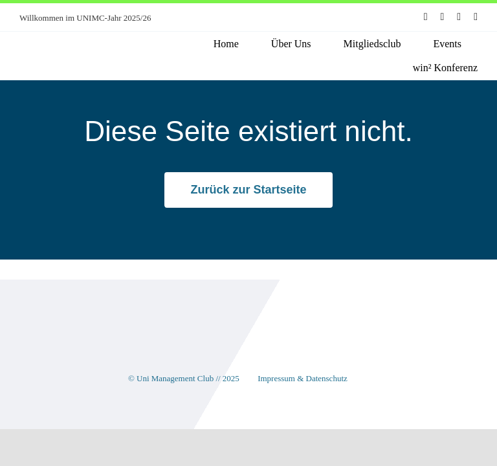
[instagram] (443, 17)
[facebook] (426, 17)
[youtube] (459, 17)
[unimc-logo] (69, 45)
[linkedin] (476, 17)
